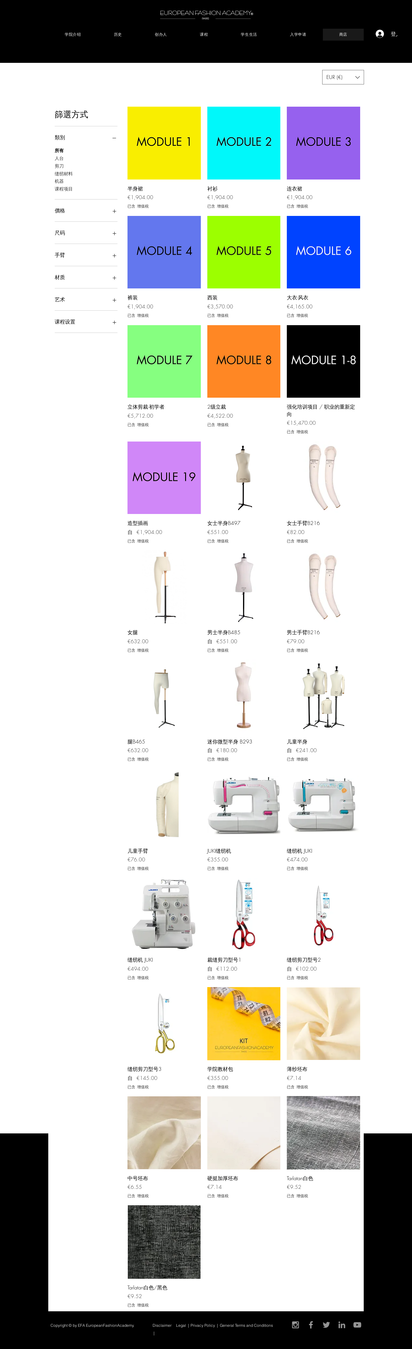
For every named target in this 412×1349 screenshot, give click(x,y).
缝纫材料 (64, 173)
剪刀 (59, 165)
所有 (59, 150)
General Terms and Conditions (247, 1325)
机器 (59, 180)
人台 (59, 157)
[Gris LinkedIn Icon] (342, 1325)
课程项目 (64, 188)
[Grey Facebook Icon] (311, 1325)
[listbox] (343, 77)
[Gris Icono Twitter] (326, 1325)
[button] (401, 33)
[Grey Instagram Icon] (295, 1325)
